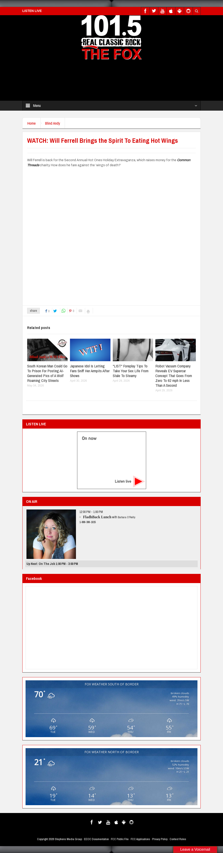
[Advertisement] (117, 81)
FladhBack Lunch (97, 517)
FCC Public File (120, 839)
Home (31, 123)
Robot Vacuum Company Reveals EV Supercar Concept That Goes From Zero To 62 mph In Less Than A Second (173, 375)
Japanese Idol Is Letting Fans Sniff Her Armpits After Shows (90, 370)
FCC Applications (140, 839)
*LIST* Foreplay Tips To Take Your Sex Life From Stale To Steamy (130, 370)
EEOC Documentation (96, 839)
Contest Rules (178, 839)
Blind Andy (52, 123)
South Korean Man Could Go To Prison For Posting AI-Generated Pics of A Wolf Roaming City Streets (47, 373)
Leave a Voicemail (195, 849)
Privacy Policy (160, 839)
